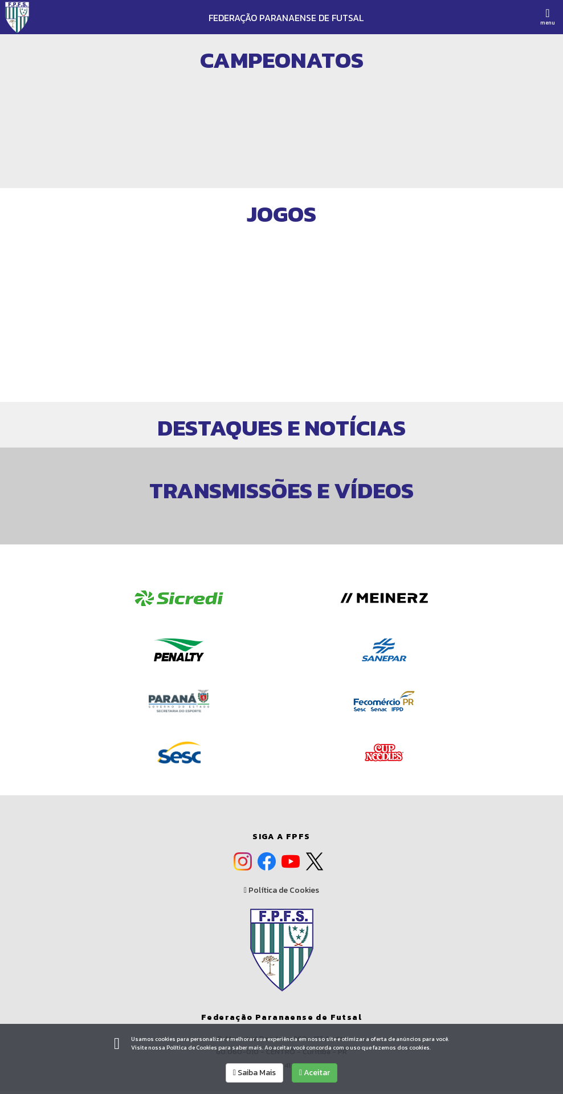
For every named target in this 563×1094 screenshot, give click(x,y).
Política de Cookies (281, 890)
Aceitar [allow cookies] (314, 1073)
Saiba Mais (254, 1073)
